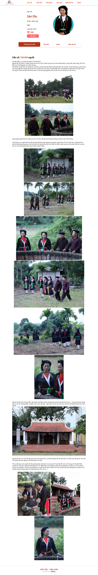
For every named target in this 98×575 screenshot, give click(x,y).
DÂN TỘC (39, 3)
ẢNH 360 (59, 3)
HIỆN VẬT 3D (69, 3)
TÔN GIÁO (49, 3)
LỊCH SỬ (29, 3)
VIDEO (79, 3)
